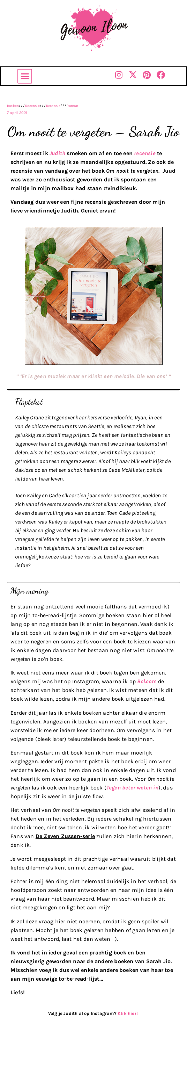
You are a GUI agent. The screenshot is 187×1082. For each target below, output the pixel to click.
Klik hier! (128, 1013)
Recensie (32, 106)
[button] (24, 76)
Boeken (13, 106)
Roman (72, 106)
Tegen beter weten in (132, 787)
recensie (145, 153)
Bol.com (146, 681)
